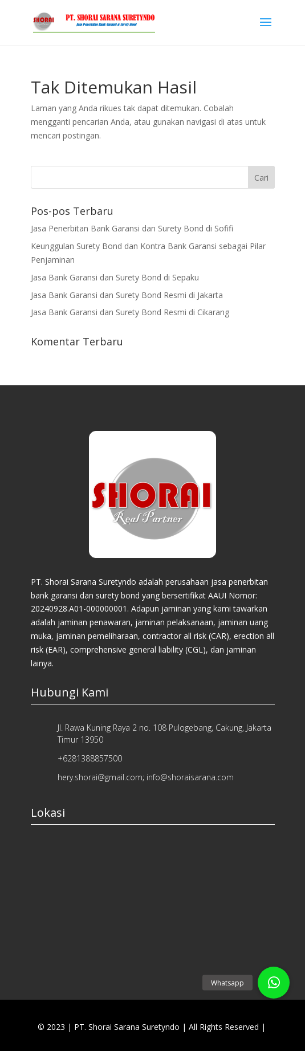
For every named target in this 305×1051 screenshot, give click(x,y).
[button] (274, 983)
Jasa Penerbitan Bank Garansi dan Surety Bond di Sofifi (132, 228)
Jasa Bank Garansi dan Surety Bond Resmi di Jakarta (127, 295)
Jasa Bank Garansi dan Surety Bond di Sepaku (115, 277)
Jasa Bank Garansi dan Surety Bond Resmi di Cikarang (130, 312)
